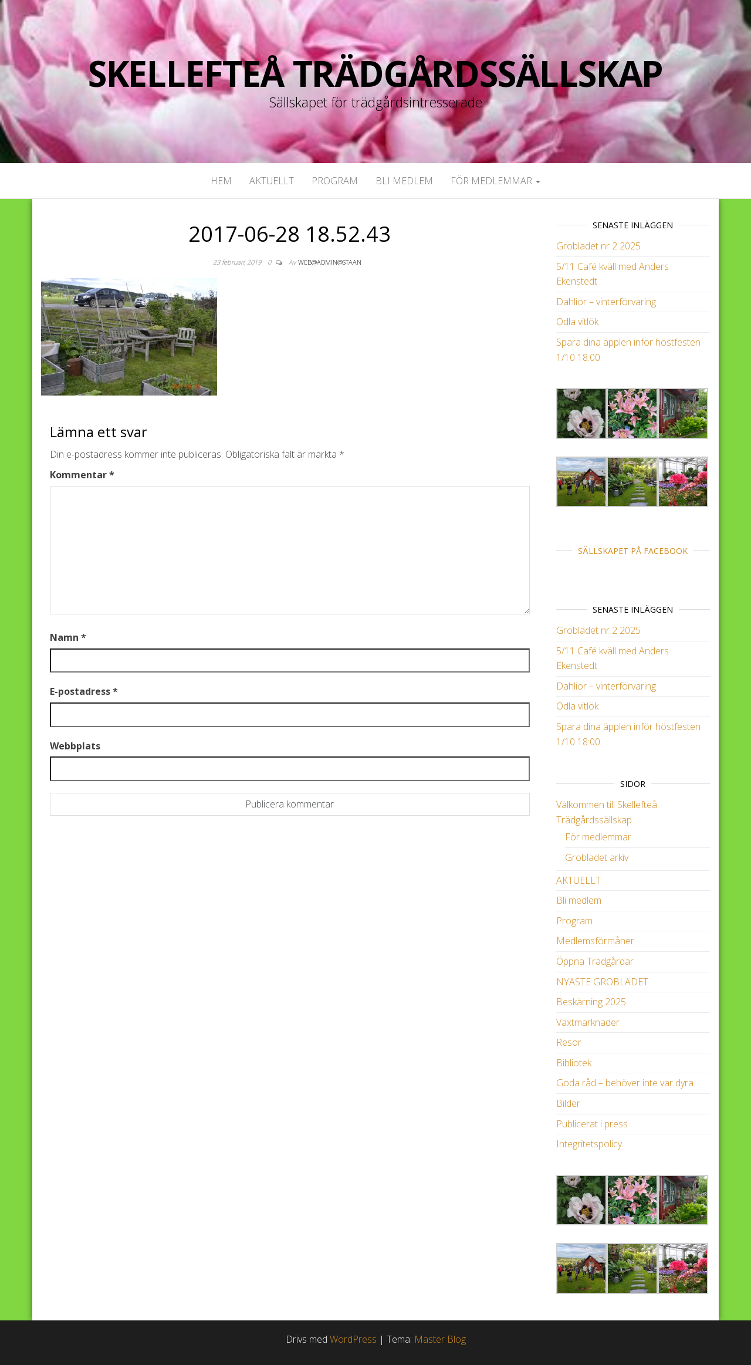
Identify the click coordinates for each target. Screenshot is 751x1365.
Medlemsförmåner (595, 940)
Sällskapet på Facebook (633, 550)
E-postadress (84, 691)
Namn (68, 637)
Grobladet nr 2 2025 (598, 245)
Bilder (568, 1103)
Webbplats (75, 745)
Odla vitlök (577, 321)
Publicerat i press (592, 1123)
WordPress (353, 1339)
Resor (568, 1042)
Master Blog (440, 1339)
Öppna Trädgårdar (595, 961)
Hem (221, 180)
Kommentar (82, 474)
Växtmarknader (588, 1022)
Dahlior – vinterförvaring (606, 301)
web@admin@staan (329, 262)
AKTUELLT (271, 180)
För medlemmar (495, 180)
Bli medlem (404, 180)
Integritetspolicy (589, 1143)
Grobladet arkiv (596, 857)
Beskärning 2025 (591, 1001)
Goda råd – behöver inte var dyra (625, 1082)
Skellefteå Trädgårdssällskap (375, 73)
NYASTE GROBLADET (602, 981)
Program (335, 180)
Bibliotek (573, 1062)
